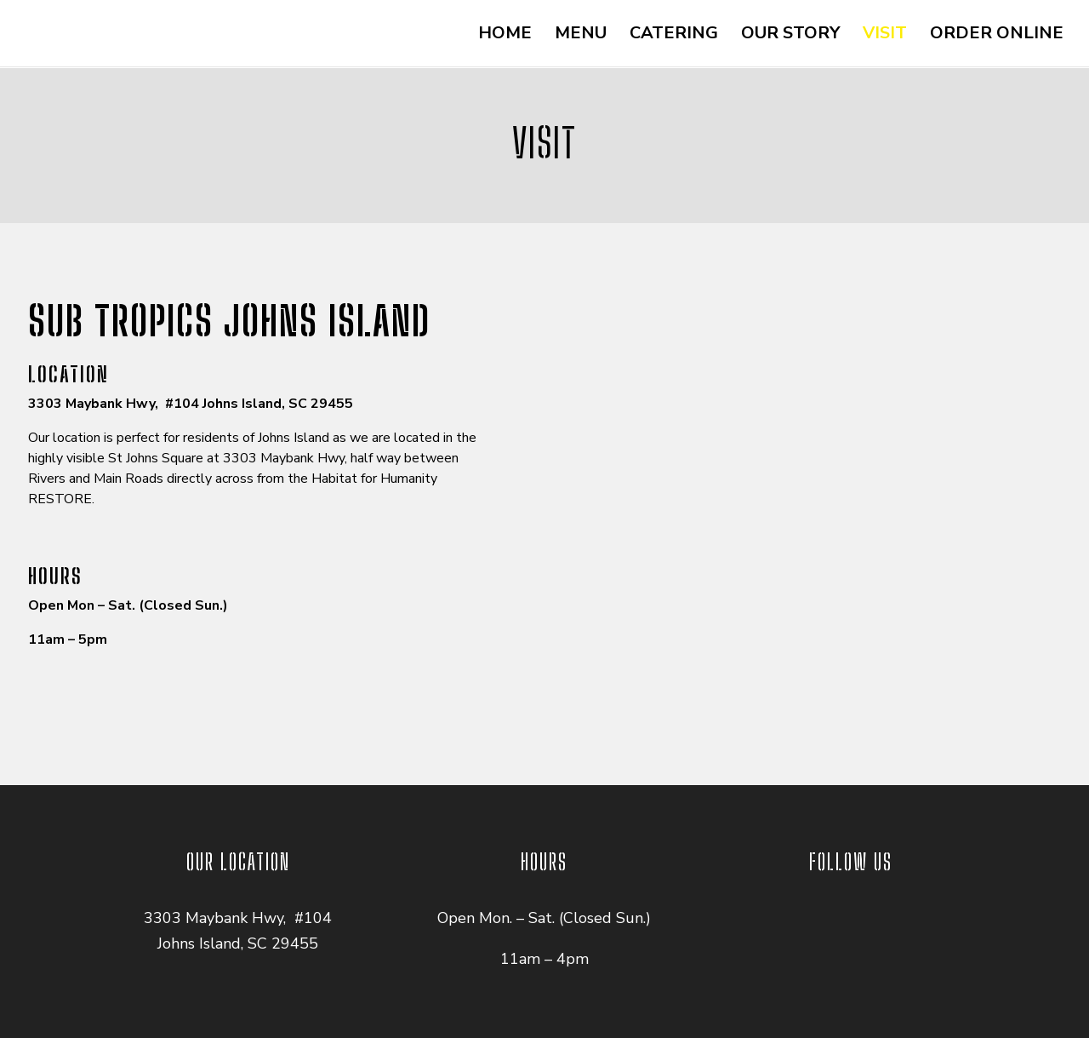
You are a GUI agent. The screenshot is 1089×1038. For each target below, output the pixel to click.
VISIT (885, 35)
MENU (581, 35)
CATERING (674, 35)
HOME (505, 35)
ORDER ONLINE (996, 35)
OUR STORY (790, 35)
